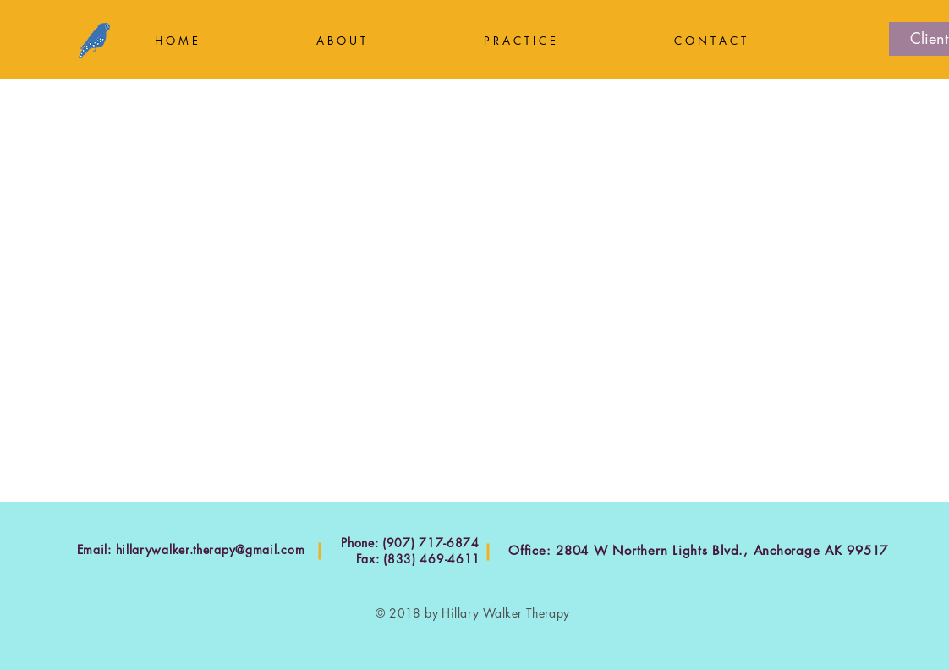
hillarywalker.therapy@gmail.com (210, 549)
